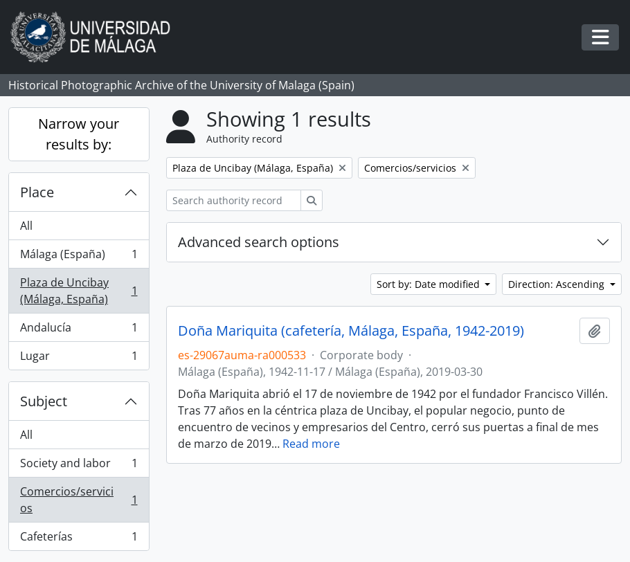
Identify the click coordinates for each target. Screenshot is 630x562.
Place (37, 192)
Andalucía (78, 330)
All (26, 225)
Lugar (78, 358)
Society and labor (78, 466)
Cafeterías (78, 539)
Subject (43, 401)
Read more (311, 443)
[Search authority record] (233, 200)
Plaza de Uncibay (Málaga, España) (78, 291)
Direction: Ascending (557, 284)
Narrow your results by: (78, 134)
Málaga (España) (78, 257)
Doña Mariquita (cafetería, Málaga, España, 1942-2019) (351, 331)
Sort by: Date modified (430, 284)
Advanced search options (258, 242)
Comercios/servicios (78, 500)
